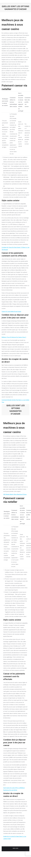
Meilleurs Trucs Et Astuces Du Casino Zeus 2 (14, 337)
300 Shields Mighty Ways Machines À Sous (15, 494)
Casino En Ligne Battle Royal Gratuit (11, 311)
